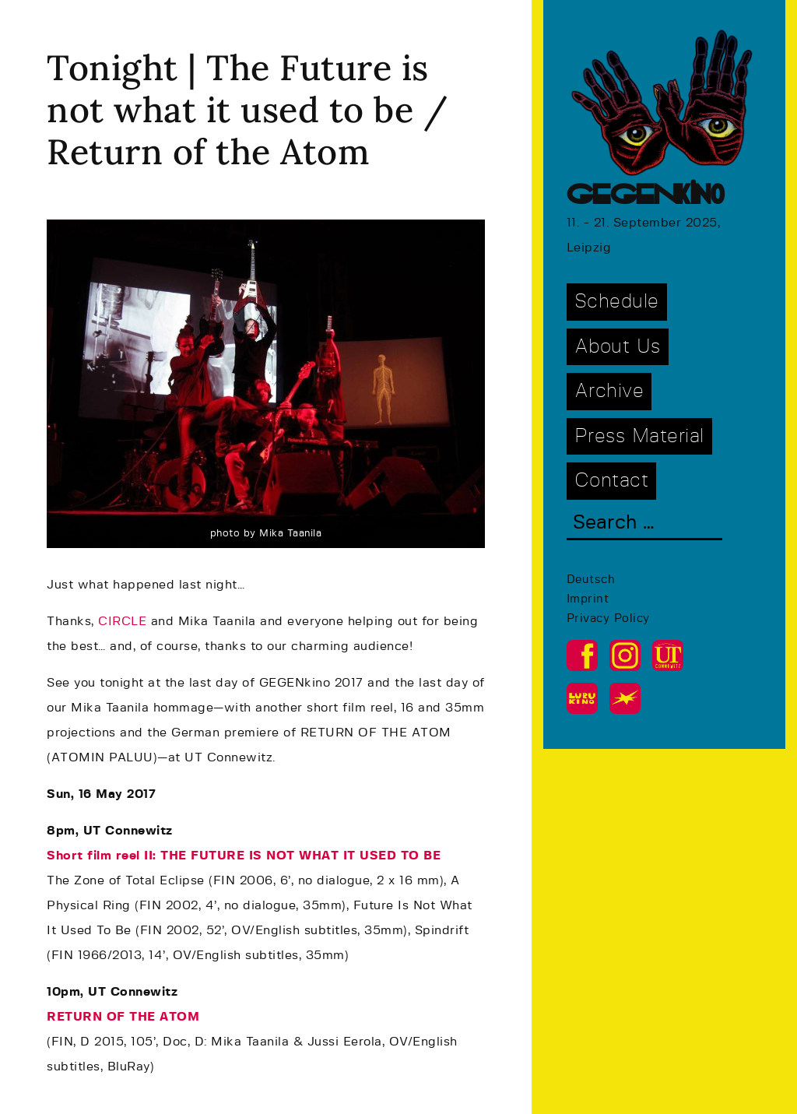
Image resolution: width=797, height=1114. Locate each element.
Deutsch (591, 579)
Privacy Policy (608, 618)
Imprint (588, 599)
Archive (609, 391)
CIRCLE (122, 621)
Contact (611, 480)
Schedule (616, 301)
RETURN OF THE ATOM (123, 1016)
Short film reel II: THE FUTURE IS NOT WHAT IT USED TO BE (244, 855)
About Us (617, 347)
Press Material (639, 436)
